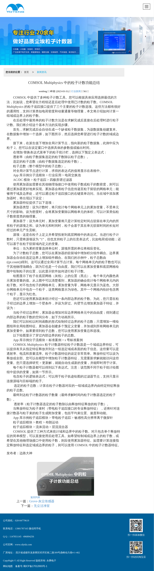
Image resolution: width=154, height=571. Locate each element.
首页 (26, 72)
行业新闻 (76, 91)
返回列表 (35, 497)
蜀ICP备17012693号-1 (35, 566)
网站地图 (8, 566)
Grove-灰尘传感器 (41, 501)
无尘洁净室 (42, 506)
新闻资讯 (42, 72)
